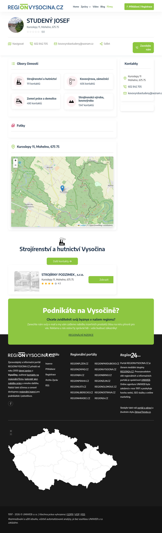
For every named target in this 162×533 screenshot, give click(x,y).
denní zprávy (25, 370)
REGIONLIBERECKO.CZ (81, 392)
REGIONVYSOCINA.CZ (105, 369)
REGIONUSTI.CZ (78, 386)
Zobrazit (104, 279)
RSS (47, 385)
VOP (77, 514)
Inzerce (48, 363)
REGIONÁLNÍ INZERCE (81, 335)
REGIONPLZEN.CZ (79, 363)
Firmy (110, 6)
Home (76, 6)
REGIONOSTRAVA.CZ (105, 392)
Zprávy (86, 6)
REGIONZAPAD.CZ (79, 369)
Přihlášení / (133, 6)
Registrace (146, 6)
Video (96, 6)
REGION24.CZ (101, 398)
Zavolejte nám (143, 47)
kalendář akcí (31, 379)
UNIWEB (145, 380)
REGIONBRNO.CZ (103, 375)
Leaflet (82, 225)
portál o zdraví (145, 407)
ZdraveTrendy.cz (143, 412)
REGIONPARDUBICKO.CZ (107, 363)
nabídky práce (15, 383)
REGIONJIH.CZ (77, 375)
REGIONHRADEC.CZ (80, 398)
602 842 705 (135, 86)
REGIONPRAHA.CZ (79, 381)
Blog (102, 6)
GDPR (70, 514)
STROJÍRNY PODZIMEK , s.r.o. (63, 274)
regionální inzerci (27, 391)
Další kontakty (62, 261)
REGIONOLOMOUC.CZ (106, 386)
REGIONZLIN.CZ (102, 381)
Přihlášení (50, 369)
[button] (62, 188)
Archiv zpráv (51, 380)
